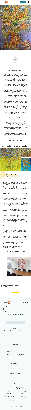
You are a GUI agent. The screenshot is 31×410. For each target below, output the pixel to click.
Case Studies (21, 376)
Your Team (9, 340)
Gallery (9, 376)
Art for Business (9, 347)
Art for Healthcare (21, 350)
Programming (21, 337)
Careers (21, 340)
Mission (21, 331)
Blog (9, 386)
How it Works (9, 337)
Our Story (21, 334)
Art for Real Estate (21, 347)
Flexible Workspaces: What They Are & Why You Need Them (21, 387)
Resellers (9, 366)
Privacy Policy (11, 408)
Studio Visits (9, 379)
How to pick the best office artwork (9, 397)
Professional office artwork (9, 392)
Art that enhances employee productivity (21, 397)
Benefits (9, 334)
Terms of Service (19, 408)
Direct (9, 369)
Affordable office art (9, 400)
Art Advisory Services (9, 331)
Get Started (23, 2)
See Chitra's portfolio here (15, 251)
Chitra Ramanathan (15, 64)
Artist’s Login (21, 359)
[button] (28, 2)
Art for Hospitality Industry (21, 355)
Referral (21, 366)
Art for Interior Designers (9, 350)
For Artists (9, 359)
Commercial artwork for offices (21, 392)
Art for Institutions (9, 354)
